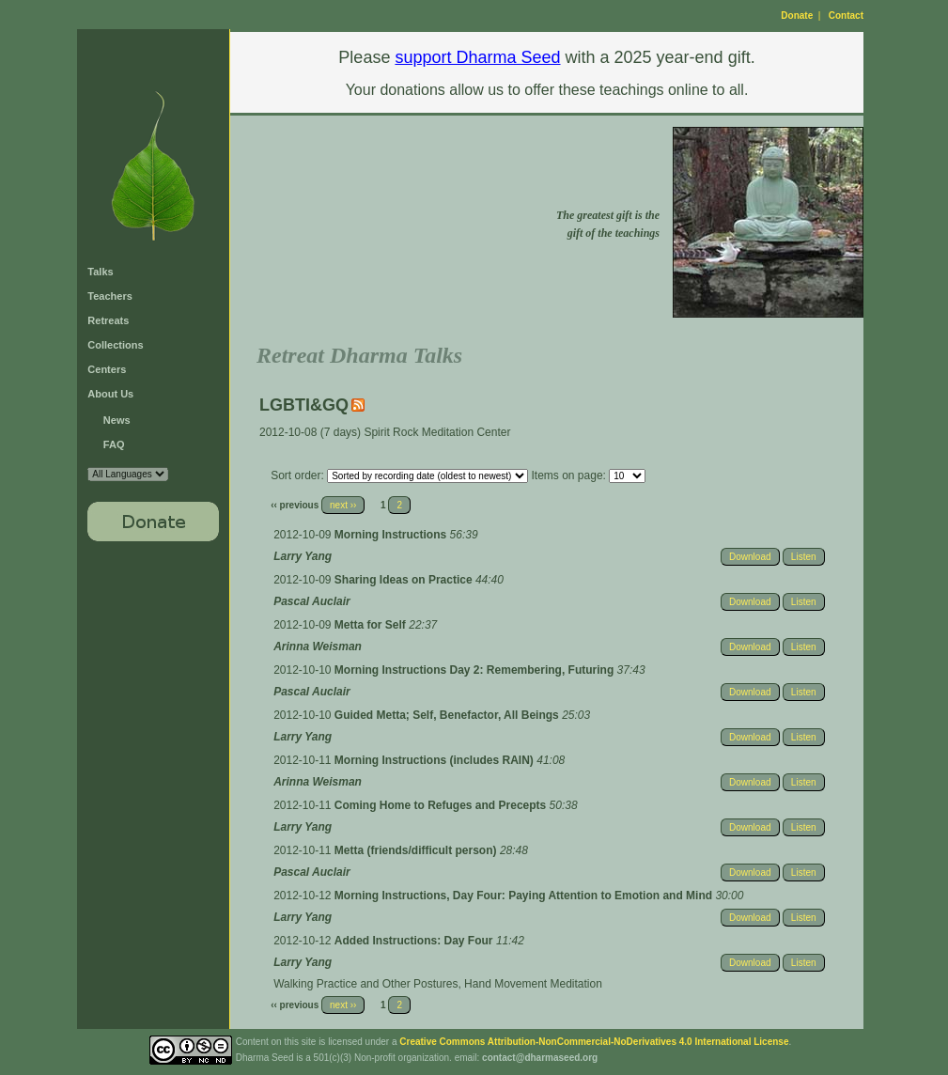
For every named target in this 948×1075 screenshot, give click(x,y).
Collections (115, 345)
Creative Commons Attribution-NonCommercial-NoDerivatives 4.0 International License (593, 1041)
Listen (803, 557)
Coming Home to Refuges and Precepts (442, 805)
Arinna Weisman (317, 646)
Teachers (109, 296)
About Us (110, 393)
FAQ (114, 444)
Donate (797, 15)
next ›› (343, 505)
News (117, 420)
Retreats (108, 320)
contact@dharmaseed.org (540, 1057)
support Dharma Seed (477, 57)
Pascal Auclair (311, 601)
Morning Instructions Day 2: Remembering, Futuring (475, 670)
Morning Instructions (392, 534)
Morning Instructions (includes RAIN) (435, 760)
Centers (106, 369)
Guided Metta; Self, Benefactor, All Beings (448, 715)
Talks (100, 271)
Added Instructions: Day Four (415, 940)
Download (749, 557)
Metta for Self (371, 624)
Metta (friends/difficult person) (417, 850)
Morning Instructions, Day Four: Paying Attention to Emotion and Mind (525, 895)
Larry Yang (302, 556)
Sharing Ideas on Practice (404, 579)
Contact (846, 15)
